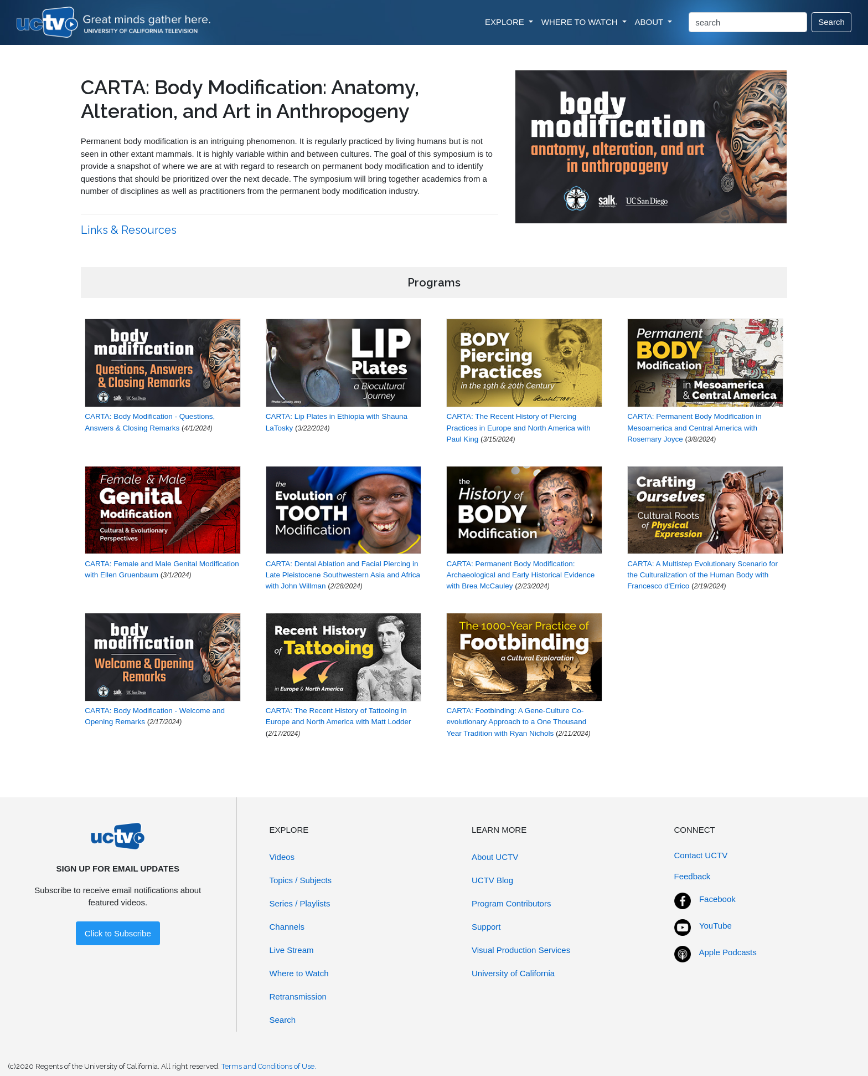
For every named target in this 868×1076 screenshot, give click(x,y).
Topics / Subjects (301, 880)
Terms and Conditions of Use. (268, 1066)
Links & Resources (130, 230)
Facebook (717, 899)
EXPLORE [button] (505, 22)
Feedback (692, 876)
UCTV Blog (492, 880)
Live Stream (292, 950)
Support (486, 926)
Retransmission (298, 996)
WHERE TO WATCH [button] (580, 22)
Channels (287, 926)
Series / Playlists (300, 903)
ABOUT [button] (650, 22)
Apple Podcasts (728, 952)
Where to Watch (299, 973)
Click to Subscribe (118, 933)
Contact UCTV (701, 855)
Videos (282, 857)
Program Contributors (511, 903)
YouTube (715, 925)
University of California (513, 973)
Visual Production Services (521, 950)
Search (831, 22)
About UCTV (495, 857)
